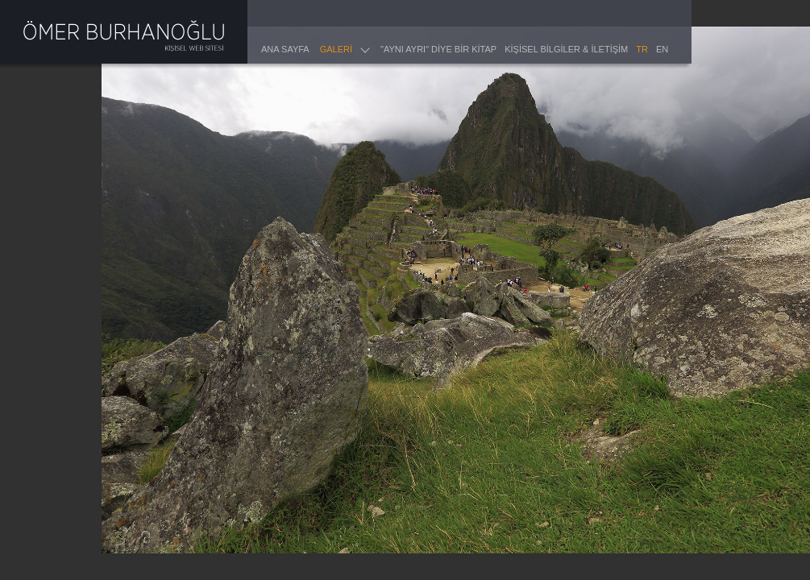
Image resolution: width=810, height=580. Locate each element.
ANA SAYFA (285, 49)
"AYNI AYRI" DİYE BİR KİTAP (438, 49)
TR (642, 49)
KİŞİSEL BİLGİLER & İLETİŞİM (566, 49)
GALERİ (336, 49)
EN (662, 49)
